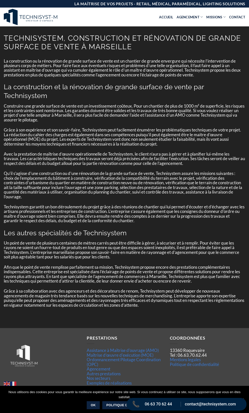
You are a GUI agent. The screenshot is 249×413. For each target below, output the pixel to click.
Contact (237, 17)
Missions (216, 17)
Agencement (190, 17)
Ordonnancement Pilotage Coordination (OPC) (124, 362)
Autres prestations (104, 373)
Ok (93, 405)
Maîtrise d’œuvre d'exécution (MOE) (120, 355)
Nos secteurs (98, 378)
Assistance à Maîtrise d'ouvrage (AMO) (123, 350)
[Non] (242, 401)
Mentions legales (185, 359)
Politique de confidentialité (194, 364)
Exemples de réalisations (109, 383)
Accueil (166, 17)
